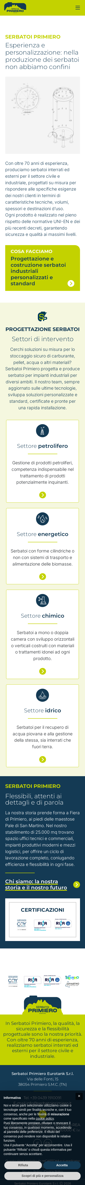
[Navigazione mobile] (77, 7)
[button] (79, 1096)
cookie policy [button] (45, 1118)
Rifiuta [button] (23, 1165)
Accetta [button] (62, 1165)
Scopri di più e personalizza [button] (42, 1176)
